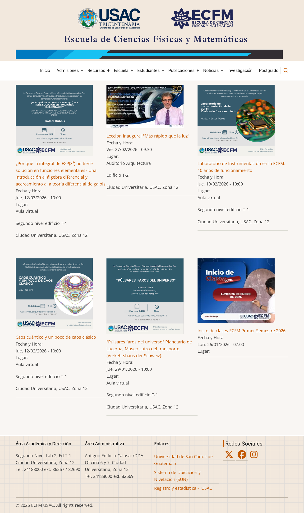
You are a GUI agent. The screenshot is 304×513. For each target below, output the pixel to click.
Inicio (45, 70)
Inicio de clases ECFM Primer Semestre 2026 (242, 330)
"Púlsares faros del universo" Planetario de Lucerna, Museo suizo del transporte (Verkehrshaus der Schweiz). (149, 348)
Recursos (96, 70)
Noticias (211, 70)
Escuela (121, 70)
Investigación (240, 70)
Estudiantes (148, 70)
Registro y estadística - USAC (183, 488)
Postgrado (268, 70)
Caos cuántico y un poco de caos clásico (56, 337)
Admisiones (67, 70)
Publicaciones (181, 70)
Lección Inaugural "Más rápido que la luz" (147, 136)
